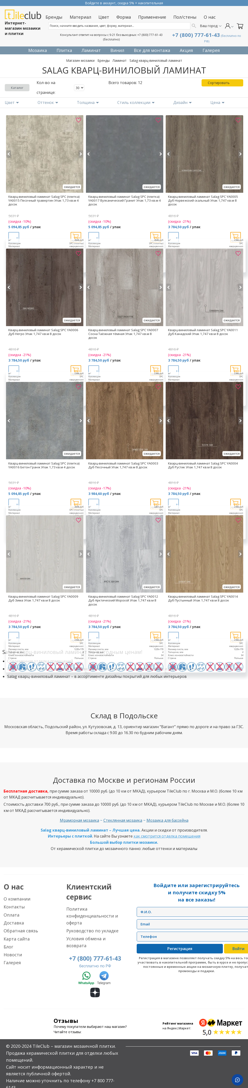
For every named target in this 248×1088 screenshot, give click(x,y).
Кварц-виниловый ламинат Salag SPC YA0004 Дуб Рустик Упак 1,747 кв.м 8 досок (203, 465)
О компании (17, 899)
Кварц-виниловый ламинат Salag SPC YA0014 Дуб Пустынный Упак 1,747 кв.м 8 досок (203, 598)
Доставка (14, 923)
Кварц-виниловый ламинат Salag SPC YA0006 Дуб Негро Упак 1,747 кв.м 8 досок (43, 332)
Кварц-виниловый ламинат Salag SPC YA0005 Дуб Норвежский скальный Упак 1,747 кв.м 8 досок (203, 200)
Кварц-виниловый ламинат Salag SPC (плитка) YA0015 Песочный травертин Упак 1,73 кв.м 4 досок (44, 200)
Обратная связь (21, 931)
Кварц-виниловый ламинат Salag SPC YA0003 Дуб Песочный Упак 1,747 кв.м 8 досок (123, 465)
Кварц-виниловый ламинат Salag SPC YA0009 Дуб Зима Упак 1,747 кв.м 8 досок (43, 598)
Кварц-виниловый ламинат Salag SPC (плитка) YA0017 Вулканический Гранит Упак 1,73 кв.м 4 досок (124, 200)
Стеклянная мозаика (122, 820)
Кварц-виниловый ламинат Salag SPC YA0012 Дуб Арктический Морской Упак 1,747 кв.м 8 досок (123, 600)
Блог (8, 947)
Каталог (17, 87)
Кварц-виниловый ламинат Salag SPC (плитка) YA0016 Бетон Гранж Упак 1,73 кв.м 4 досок (44, 465)
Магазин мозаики (80, 60)
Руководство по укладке (92, 931)
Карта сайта (17, 939)
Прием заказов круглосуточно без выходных (124, 3)
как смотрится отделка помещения (167, 836)
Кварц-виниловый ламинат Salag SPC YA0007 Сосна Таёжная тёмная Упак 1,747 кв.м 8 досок (123, 334)
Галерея (12, 962)
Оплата (11, 915)
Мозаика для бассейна (167, 820)
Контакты (14, 907)
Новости (13, 955)
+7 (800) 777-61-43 (150, 35)
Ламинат (120, 60)
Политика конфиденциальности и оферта (92, 916)
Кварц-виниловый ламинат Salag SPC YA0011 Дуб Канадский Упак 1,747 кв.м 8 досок (203, 332)
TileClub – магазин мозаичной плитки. (74, 1046)
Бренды (103, 60)
